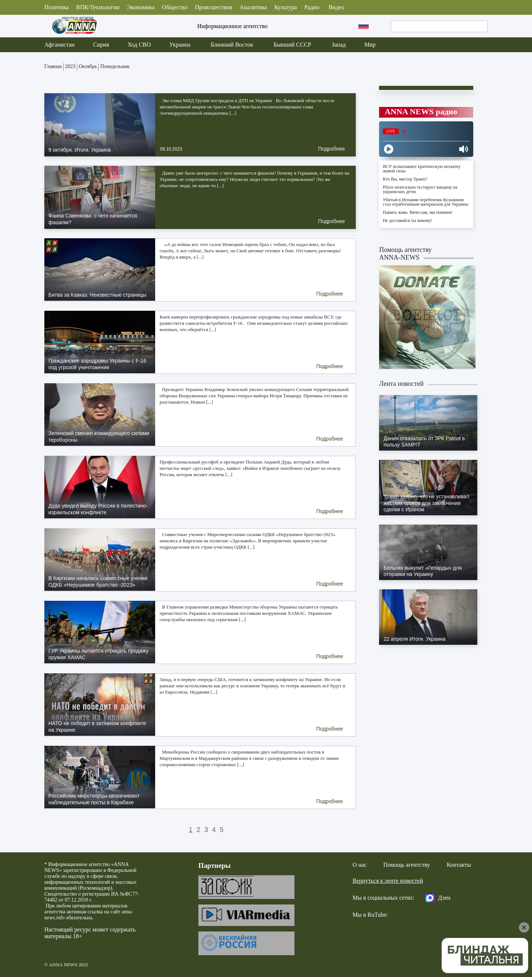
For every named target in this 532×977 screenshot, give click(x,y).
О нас (359, 865)
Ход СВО (139, 44)
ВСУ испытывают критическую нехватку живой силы (421, 168)
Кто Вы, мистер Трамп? (405, 179)
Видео (336, 7)
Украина (179, 44)
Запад (338, 44)
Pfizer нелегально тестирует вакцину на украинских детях (420, 189)
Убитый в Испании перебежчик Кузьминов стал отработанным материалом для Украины (425, 202)
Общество (175, 7)
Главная (53, 66)
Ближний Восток (232, 44)
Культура (285, 7)
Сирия (101, 44)
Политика (56, 7)
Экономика (141, 7)
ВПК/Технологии (97, 7)
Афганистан (59, 44)
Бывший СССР (292, 44)
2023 (70, 66)
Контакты (459, 865)
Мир (370, 44)
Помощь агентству (406, 865)
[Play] (389, 149)
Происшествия (213, 7)
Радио (312, 7)
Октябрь (88, 66)
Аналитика (253, 7)
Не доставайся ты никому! (407, 220)
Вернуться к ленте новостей (387, 880)
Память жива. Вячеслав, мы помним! (418, 212)
